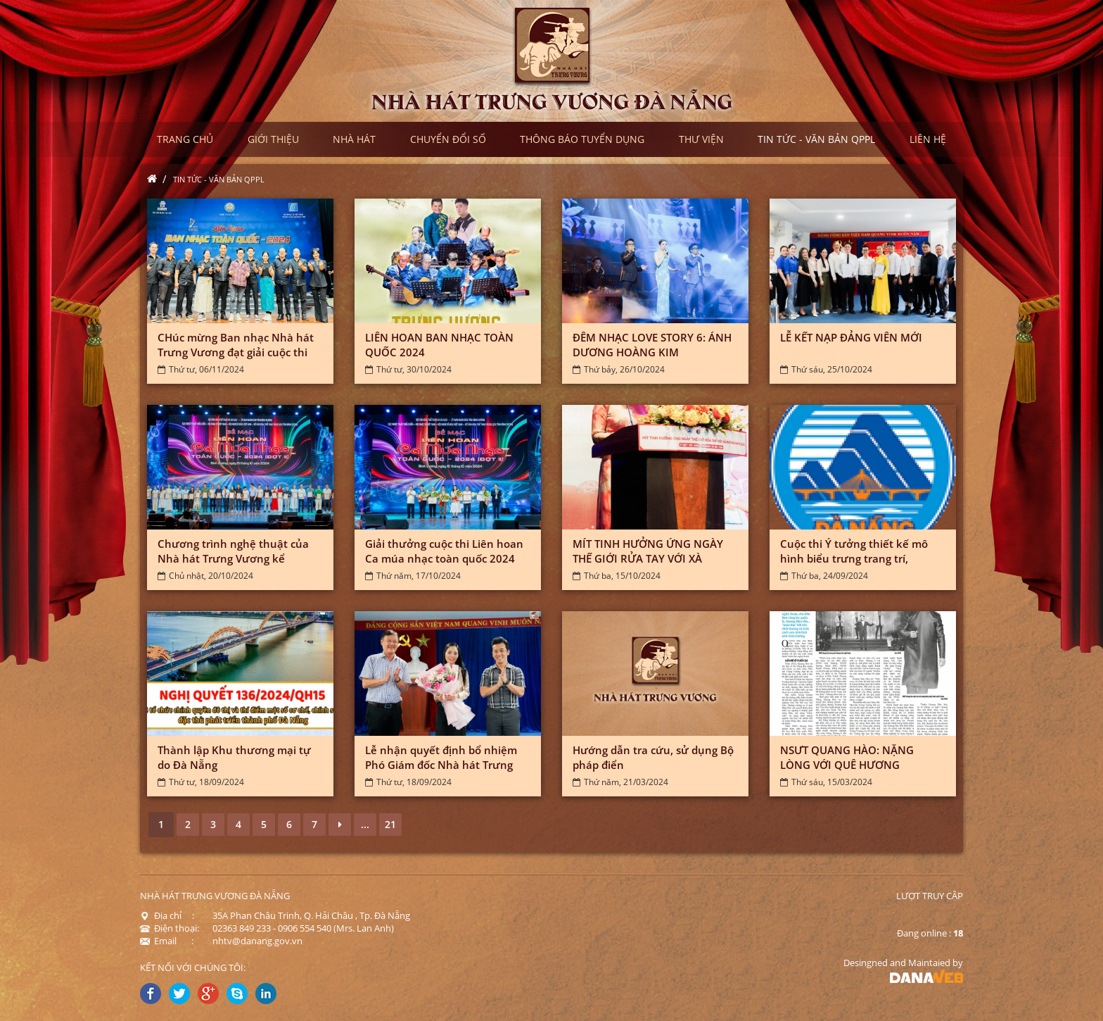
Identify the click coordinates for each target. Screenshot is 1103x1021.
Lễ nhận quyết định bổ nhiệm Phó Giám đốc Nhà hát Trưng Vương (441, 765)
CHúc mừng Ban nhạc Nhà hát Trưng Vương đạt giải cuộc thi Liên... (236, 352)
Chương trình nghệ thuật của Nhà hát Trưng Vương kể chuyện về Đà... (233, 558)
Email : (166, 940)
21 (390, 824)
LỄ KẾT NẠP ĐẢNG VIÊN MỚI (851, 337)
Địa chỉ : (167, 915)
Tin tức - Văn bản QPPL (218, 179)
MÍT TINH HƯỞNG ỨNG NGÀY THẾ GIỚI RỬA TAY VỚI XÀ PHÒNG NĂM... (648, 558)
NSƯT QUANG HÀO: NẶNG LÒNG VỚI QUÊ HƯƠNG (847, 757)
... (365, 824)
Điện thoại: (169, 928)
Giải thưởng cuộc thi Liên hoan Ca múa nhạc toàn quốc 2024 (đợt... (444, 558)
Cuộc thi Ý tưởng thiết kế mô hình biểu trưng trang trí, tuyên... (854, 558)
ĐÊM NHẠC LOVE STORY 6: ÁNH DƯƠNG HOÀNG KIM (652, 344)
